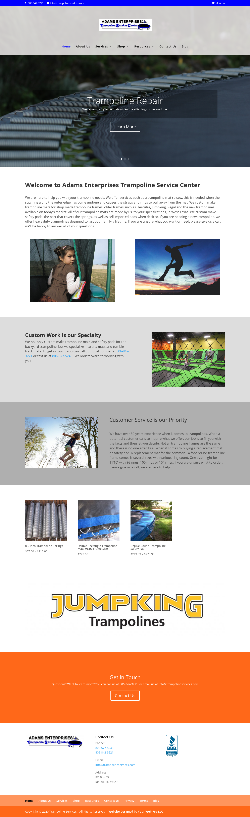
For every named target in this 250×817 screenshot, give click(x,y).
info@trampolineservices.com (115, 765)
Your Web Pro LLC (150, 811)
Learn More (125, 127)
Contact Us (168, 46)
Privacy (129, 801)
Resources (142, 46)
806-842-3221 (36, 3)
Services (101, 46)
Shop (121, 46)
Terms (144, 801)
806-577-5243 (62, 356)
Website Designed (120, 811)
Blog (185, 46)
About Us (83, 46)
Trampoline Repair (125, 101)
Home (66, 46)
